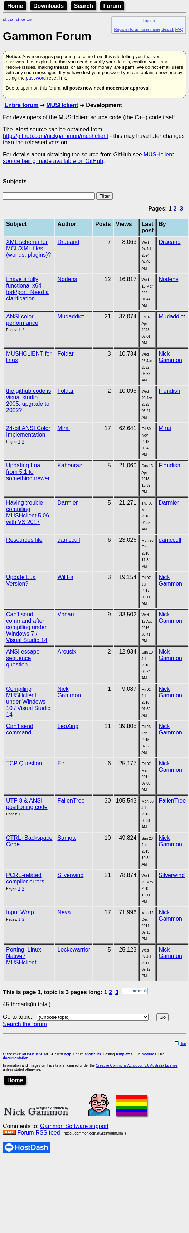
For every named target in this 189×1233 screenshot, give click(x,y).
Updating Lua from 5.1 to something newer (28, 471)
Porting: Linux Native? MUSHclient (23, 956)
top (180, 1044)
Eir (60, 763)
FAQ (179, 29)
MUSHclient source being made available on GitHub (88, 157)
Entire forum (21, 105)
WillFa (65, 577)
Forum (112, 6)
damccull (68, 540)
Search (83, 6)
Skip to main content (17, 19)
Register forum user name (137, 29)
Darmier (67, 503)
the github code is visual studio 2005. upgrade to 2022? (28, 400)
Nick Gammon (170, 357)
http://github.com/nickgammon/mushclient (55, 136)
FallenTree (70, 801)
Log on (148, 21)
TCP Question (24, 763)
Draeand (68, 242)
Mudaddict (70, 316)
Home (15, 6)
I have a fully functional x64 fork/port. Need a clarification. (27, 289)
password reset (41, 78)
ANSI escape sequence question (22, 658)
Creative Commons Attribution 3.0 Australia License (137, 1066)
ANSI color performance (22, 319)
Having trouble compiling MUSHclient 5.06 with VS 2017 (27, 512)
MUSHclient (62, 105)
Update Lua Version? (21, 580)
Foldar (65, 354)
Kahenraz (69, 465)
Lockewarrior (73, 950)
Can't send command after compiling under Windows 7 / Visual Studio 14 (26, 627)
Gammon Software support (74, 1126)
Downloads (48, 6)
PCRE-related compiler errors (25, 878)
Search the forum (25, 1024)
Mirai (63, 428)
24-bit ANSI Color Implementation (28, 431)
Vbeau (65, 614)
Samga (66, 838)
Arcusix (66, 652)
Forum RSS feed (38, 1133)
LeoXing (67, 726)
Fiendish (169, 391)
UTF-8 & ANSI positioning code (27, 804)
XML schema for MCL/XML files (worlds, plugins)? (28, 248)
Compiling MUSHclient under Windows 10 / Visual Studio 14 (28, 702)
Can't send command (19, 729)
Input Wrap (20, 912)
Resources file (24, 540)
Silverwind (70, 875)
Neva (64, 912)
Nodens (67, 279)
